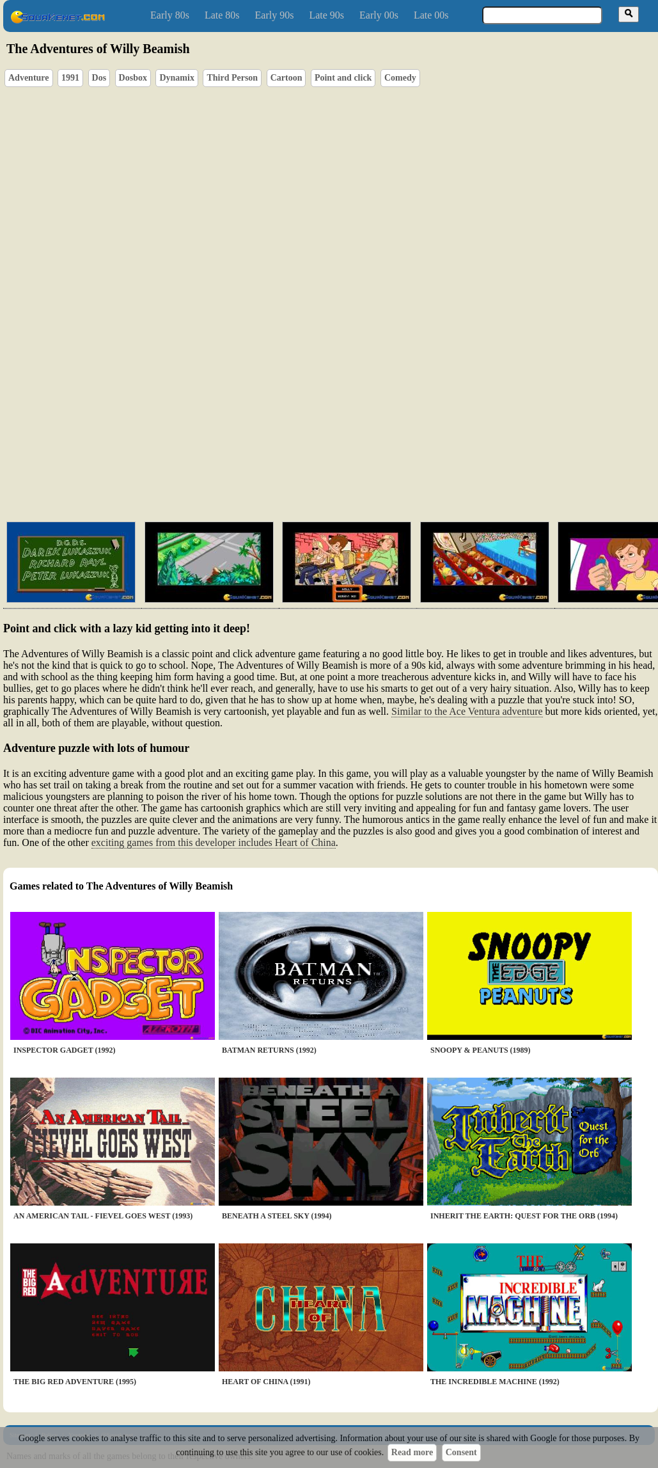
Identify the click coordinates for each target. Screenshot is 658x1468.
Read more (412, 1452)
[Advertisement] (367, 451)
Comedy (400, 78)
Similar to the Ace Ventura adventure (467, 711)
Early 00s (378, 15)
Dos (99, 78)
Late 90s (326, 15)
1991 (70, 78)
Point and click (343, 78)
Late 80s (222, 15)
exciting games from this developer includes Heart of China (213, 842)
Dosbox (133, 78)
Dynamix (176, 78)
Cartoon (286, 78)
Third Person (232, 78)
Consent (461, 1452)
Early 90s (274, 15)
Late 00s (431, 15)
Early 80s (169, 15)
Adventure (28, 78)
